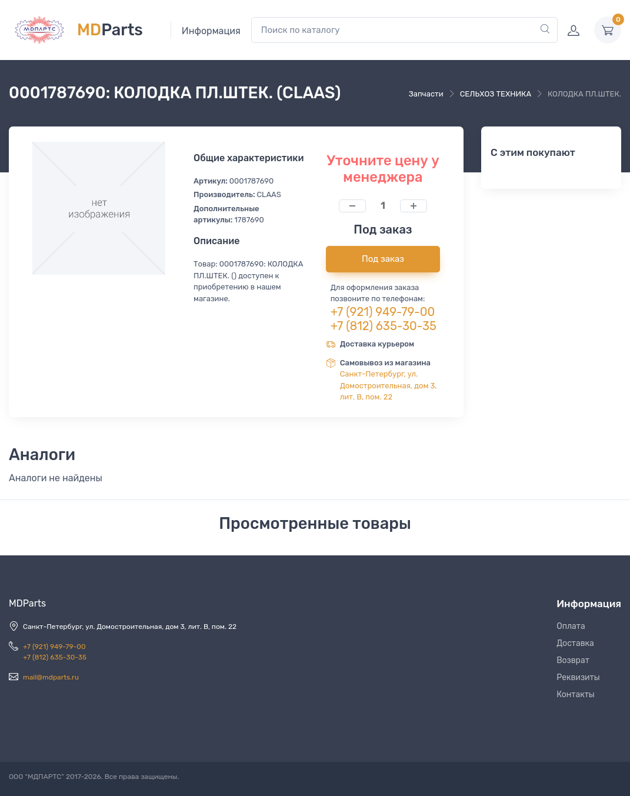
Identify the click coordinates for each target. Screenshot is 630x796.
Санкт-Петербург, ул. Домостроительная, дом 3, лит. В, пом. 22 (388, 385)
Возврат (572, 660)
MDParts (27, 603)
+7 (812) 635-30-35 (383, 326)
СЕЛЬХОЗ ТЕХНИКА (495, 93)
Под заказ (383, 259)
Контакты (575, 695)
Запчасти (426, 93)
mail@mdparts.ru (51, 677)
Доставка (575, 643)
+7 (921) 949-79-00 (383, 312)
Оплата (570, 626)
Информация (211, 30)
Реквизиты (578, 677)
